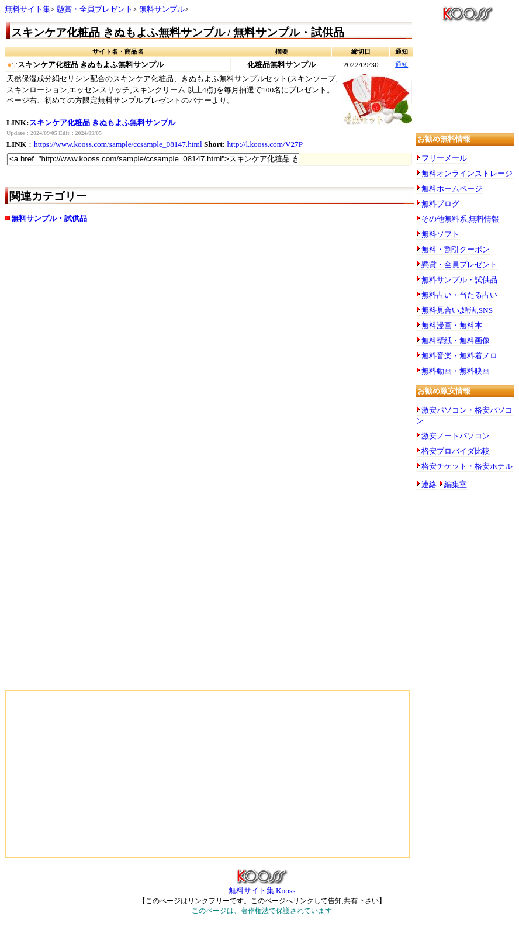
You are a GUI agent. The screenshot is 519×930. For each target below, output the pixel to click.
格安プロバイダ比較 (455, 451)
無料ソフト (440, 234)
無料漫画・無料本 (451, 325)
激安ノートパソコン (455, 435)
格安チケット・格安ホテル (467, 466)
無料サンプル (162, 9)
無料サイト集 (27, 9)
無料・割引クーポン (455, 249)
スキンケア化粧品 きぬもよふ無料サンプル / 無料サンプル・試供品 (177, 32)
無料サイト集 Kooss (262, 887)
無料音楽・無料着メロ (459, 355)
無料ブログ (440, 203)
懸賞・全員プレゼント (95, 9)
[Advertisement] (121, 325)
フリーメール (444, 158)
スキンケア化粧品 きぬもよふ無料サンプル (102, 122)
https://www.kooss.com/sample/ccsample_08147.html (118, 144)
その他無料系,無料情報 (460, 219)
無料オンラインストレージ (467, 173)
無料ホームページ (451, 188)
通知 (401, 64)
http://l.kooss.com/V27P (265, 144)
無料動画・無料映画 (455, 371)
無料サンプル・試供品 (49, 218)
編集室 (455, 484)
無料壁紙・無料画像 (455, 340)
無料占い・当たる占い (459, 295)
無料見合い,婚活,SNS (457, 310)
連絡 (429, 484)
